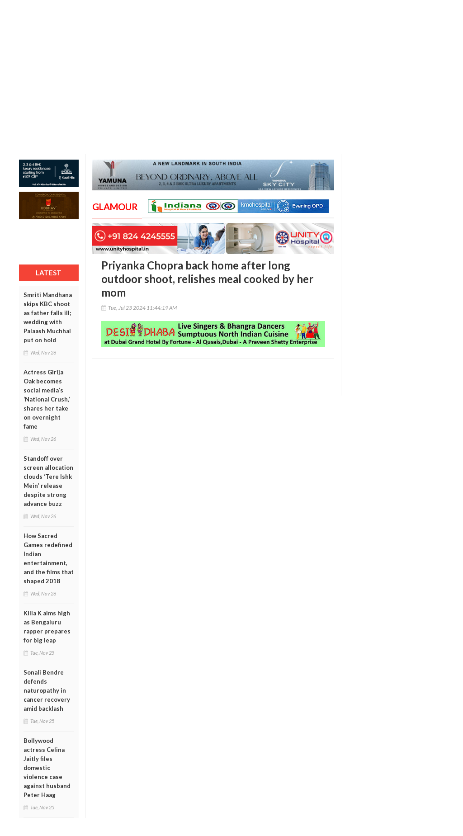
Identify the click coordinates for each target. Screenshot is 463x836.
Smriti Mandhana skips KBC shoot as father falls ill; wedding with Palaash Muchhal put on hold (48, 317)
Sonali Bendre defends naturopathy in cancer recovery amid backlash (47, 690)
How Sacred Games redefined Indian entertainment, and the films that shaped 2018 (49, 558)
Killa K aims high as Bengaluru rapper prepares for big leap (47, 626)
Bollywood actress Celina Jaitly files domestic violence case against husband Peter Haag (47, 767)
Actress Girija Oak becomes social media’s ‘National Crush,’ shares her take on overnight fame (47, 399)
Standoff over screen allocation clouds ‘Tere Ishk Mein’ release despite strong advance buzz (48, 481)
